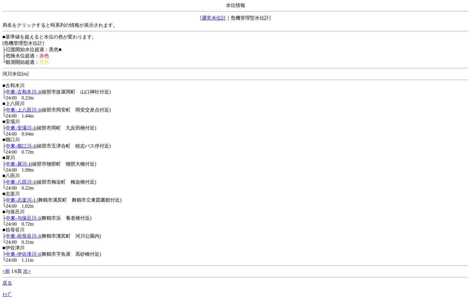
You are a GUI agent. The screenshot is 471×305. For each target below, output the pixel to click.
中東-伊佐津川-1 (23, 254)
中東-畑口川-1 (20, 145)
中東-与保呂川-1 (23, 218)
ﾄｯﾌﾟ (7, 294)
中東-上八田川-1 (23, 109)
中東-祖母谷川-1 (23, 236)
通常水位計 (214, 17)
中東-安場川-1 (20, 127)
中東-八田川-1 (20, 182)
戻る (7, 282)
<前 (6, 271)
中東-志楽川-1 (21, 200)
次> (27, 271)
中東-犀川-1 (18, 163)
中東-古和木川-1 (23, 91)
